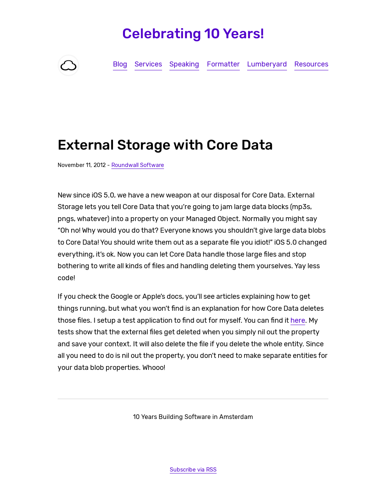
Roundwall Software (137, 165)
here (297, 320)
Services (148, 64)
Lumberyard (267, 64)
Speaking (184, 64)
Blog (120, 64)
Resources (311, 64)
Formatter (223, 64)
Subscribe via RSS (193, 470)
